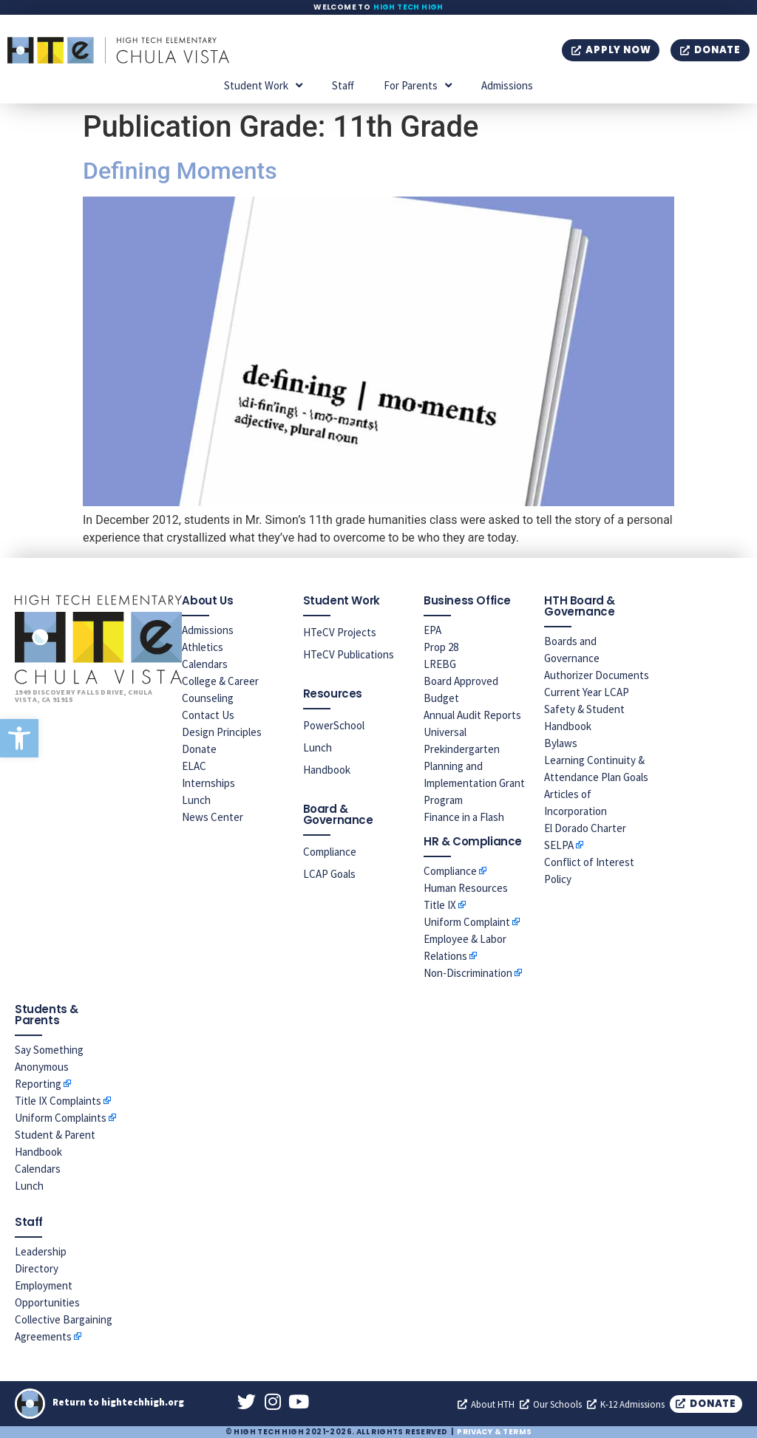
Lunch (196, 800)
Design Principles (222, 732)
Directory (36, 1268)
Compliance (329, 852)
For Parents (418, 85)
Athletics (202, 647)
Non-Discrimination (468, 973)
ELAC (194, 766)
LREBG (440, 664)
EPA (432, 630)
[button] (19, 738)
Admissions (507, 85)
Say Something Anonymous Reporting (49, 1067)
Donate (199, 749)
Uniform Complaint (467, 922)
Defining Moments (180, 171)
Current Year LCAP (586, 692)
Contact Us (208, 715)
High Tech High (408, 7)
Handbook (326, 770)
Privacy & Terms (494, 1431)
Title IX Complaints (58, 1101)
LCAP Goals (329, 874)
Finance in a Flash (464, 817)
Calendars (205, 664)
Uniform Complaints (60, 1118)
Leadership (41, 1251)
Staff (343, 85)
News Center (212, 817)
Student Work (263, 85)
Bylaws (560, 743)
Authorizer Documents (596, 675)
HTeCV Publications (348, 654)
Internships (208, 783)
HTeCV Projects (339, 632)
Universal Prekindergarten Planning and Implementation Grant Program (474, 766)
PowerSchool (333, 725)
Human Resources (466, 888)
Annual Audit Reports (472, 715)
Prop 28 (441, 647)
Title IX (440, 905)
